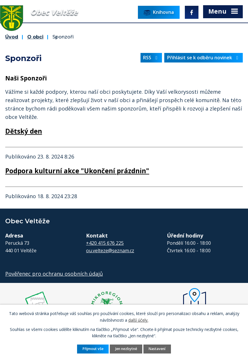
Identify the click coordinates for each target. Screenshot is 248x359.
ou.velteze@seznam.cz (110, 250)
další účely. (138, 320)
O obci (35, 37)
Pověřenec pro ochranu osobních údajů (54, 273)
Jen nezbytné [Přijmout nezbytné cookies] (126, 348)
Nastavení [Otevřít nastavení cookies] (157, 348)
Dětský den (23, 131)
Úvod (11, 37)
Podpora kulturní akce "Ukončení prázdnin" (77, 170)
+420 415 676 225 (105, 243)
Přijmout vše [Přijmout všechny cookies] (93, 348)
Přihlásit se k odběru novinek (203, 57)
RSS (151, 57)
